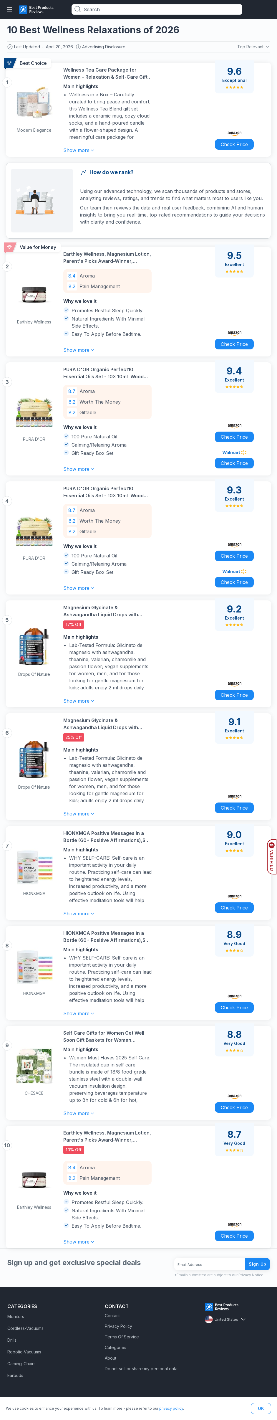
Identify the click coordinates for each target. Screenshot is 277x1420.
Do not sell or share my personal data (141, 1368)
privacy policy (171, 1408)
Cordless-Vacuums (25, 1328)
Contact (112, 1315)
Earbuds (15, 1375)
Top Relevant (253, 46)
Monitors (15, 1316)
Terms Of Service (122, 1336)
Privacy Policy (118, 1326)
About (110, 1357)
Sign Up (257, 1264)
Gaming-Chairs (21, 1363)
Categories (115, 1347)
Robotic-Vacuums (24, 1351)
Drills (11, 1340)
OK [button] (261, 1408)
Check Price (234, 144)
